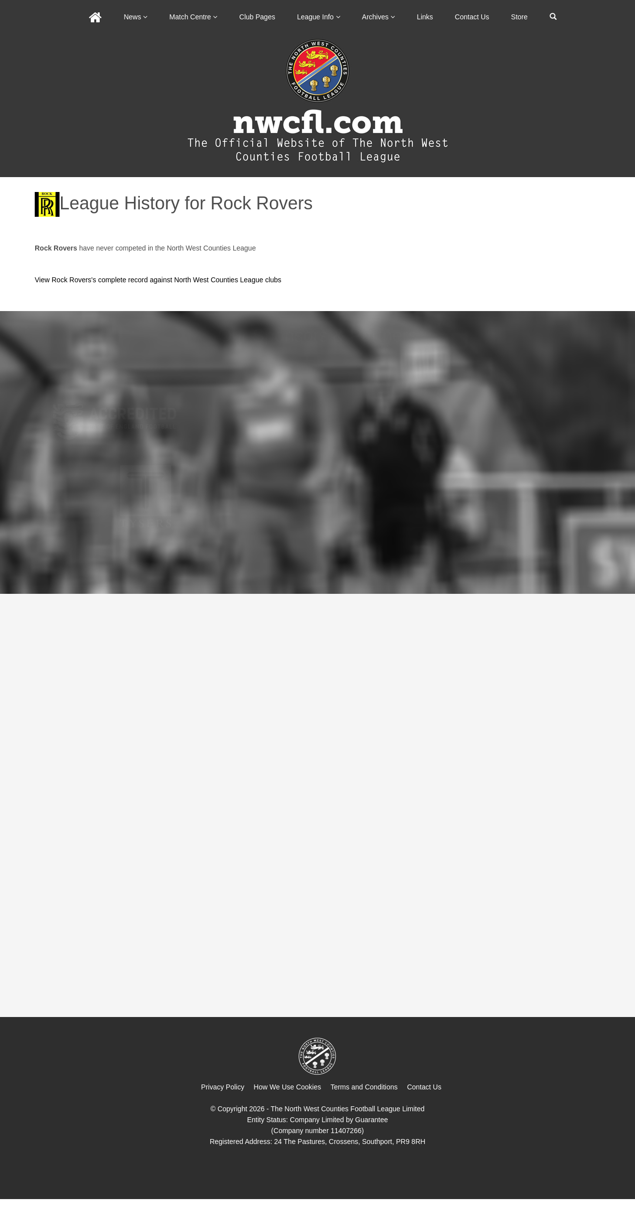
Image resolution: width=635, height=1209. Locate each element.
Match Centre (193, 17)
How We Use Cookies (287, 1087)
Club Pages (257, 17)
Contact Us (472, 17)
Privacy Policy (222, 1087)
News (135, 17)
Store (519, 17)
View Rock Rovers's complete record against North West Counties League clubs (158, 280)
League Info (318, 17)
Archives (378, 17)
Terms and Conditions (363, 1087)
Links (425, 17)
